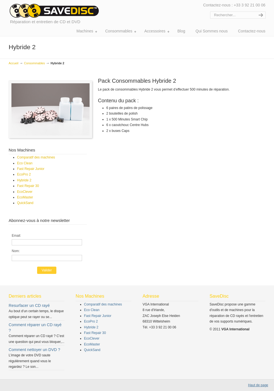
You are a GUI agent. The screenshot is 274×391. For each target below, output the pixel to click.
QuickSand (25, 203)
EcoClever (24, 192)
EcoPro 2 (24, 174)
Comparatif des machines (36, 157)
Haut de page (258, 385)
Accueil (13, 63)
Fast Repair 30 (28, 186)
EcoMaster (25, 197)
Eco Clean (24, 163)
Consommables (34, 63)
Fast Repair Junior (30, 169)
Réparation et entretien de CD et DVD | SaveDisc (54, 11)
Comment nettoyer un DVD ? (34, 349)
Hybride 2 (24, 180)
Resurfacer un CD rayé (29, 305)
